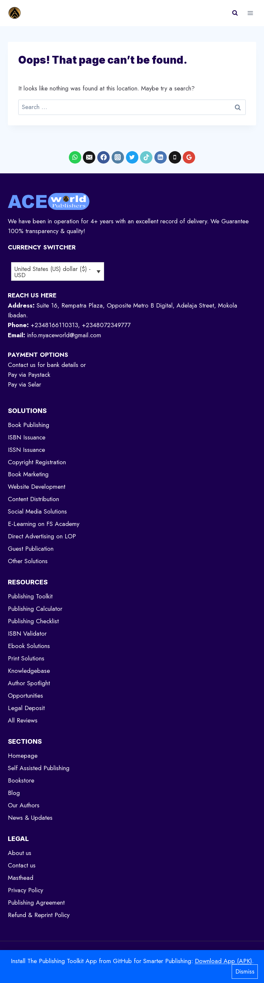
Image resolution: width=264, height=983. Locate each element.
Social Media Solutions (37, 511)
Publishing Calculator (35, 608)
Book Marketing (28, 474)
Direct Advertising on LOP (42, 536)
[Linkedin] (160, 157)
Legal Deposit (26, 708)
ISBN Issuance (26, 437)
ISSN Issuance (26, 449)
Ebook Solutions (29, 646)
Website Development (36, 486)
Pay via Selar (24, 384)
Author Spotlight (29, 683)
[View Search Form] (235, 13)
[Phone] (175, 157)
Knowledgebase (29, 670)
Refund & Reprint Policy (39, 915)
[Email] (89, 157)
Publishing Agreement (36, 902)
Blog (14, 792)
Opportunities (25, 695)
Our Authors (23, 805)
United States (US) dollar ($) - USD (52, 271)
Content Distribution (33, 499)
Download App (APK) (223, 961)
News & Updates (30, 817)
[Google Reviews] (189, 157)
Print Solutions (26, 658)
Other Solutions (28, 561)
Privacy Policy (25, 890)
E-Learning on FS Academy (43, 523)
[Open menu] (250, 13)
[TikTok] (146, 157)
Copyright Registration (37, 462)
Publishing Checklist (33, 621)
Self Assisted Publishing (39, 768)
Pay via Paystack (29, 374)
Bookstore (21, 780)
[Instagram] (118, 157)
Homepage (23, 755)
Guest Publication (31, 548)
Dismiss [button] (245, 971)
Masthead (20, 877)
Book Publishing (28, 424)
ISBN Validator (27, 633)
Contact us (22, 865)
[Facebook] (103, 157)
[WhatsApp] (75, 157)
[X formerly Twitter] (132, 157)
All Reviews (23, 720)
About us (19, 852)
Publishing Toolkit (30, 596)
